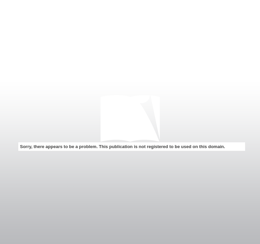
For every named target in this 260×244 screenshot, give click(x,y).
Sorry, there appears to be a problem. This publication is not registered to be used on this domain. (122, 146)
